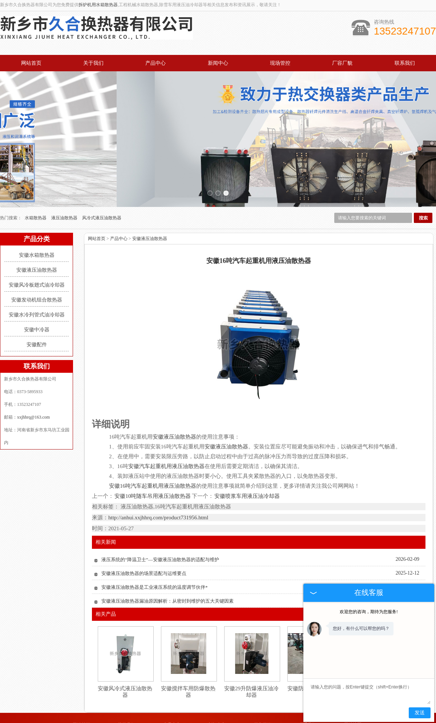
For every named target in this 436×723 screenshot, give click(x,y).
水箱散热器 (36, 184)
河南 (198, 720)
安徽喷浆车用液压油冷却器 (247, 463)
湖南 (266, 720)
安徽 (237, 720)
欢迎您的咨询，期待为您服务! (369, 611)
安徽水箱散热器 (36, 221)
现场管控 (280, 63)
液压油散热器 (64, 184)
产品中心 (155, 63)
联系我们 (405, 63)
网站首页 (31, 63)
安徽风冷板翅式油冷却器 (37, 251)
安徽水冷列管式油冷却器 (37, 281)
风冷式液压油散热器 (101, 184)
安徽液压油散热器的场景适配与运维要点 (143, 540)
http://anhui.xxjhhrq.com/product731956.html (158, 484)
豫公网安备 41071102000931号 (218, 715)
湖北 (227, 720)
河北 (207, 720)
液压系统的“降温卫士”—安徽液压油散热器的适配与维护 (160, 526)
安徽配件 (37, 311)
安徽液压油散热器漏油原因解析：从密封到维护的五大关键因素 (167, 568)
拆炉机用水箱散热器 (98, 4)
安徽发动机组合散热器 (36, 266)
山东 (217, 720)
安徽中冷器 (36, 296)
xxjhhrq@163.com (33, 383)
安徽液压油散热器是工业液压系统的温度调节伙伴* (154, 554)
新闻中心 (218, 63)
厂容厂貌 (342, 63)
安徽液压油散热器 (36, 236)
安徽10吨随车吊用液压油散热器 (153, 463)
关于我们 (93, 63)
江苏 (247, 720)
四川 (257, 720)
